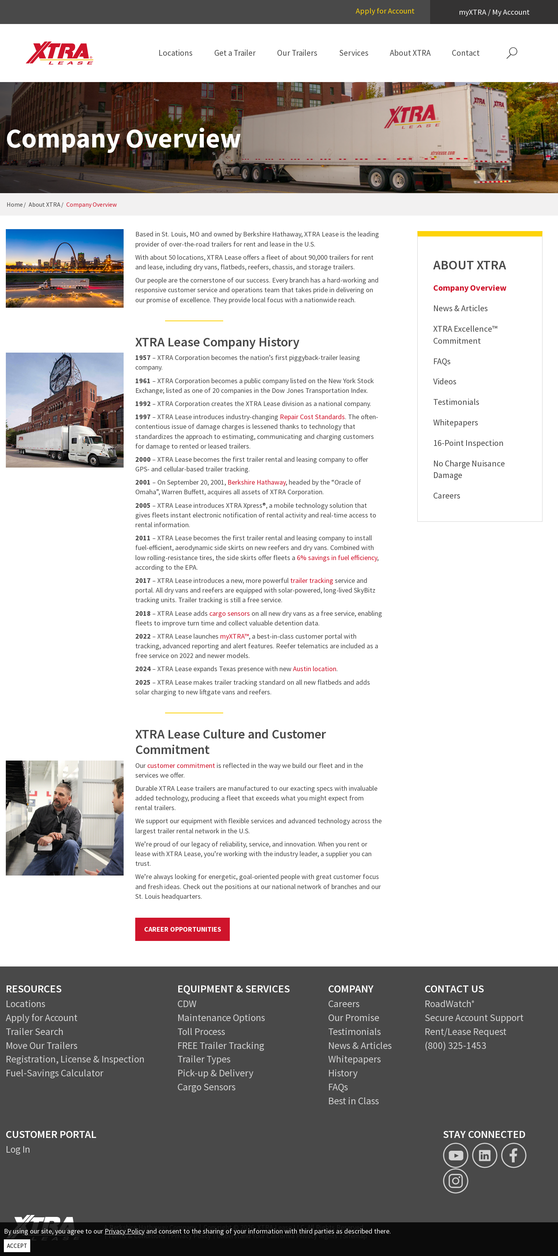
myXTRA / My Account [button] (494, 12)
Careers (446, 495)
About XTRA (44, 204)
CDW (186, 1003)
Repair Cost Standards (312, 416)
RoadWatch (448, 1003)
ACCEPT (17, 1245)
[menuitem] (175, 53)
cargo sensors (229, 613)
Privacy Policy (125, 1231)
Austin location (314, 668)
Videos (444, 381)
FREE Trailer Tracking (220, 1045)
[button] (512, 53)
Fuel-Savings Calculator (54, 1073)
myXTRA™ (234, 636)
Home (15, 204)
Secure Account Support (474, 1017)
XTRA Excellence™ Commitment (465, 334)
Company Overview (469, 287)
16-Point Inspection (468, 442)
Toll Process (201, 1031)
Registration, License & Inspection (75, 1059)
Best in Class (353, 1101)
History (343, 1073)
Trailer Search (35, 1031)
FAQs (442, 361)
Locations (25, 1003)
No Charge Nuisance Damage (469, 469)
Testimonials (456, 401)
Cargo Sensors (206, 1087)
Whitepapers (455, 422)
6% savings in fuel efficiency (337, 557)
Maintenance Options (221, 1017)
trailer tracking (311, 580)
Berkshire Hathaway (256, 482)
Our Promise (353, 1017)
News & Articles (460, 308)
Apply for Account (385, 10)
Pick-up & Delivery (215, 1073)
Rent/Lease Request (465, 1031)
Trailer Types (204, 1059)
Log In (18, 1149)
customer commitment (181, 765)
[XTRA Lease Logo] (65, 53)
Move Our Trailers (42, 1045)
